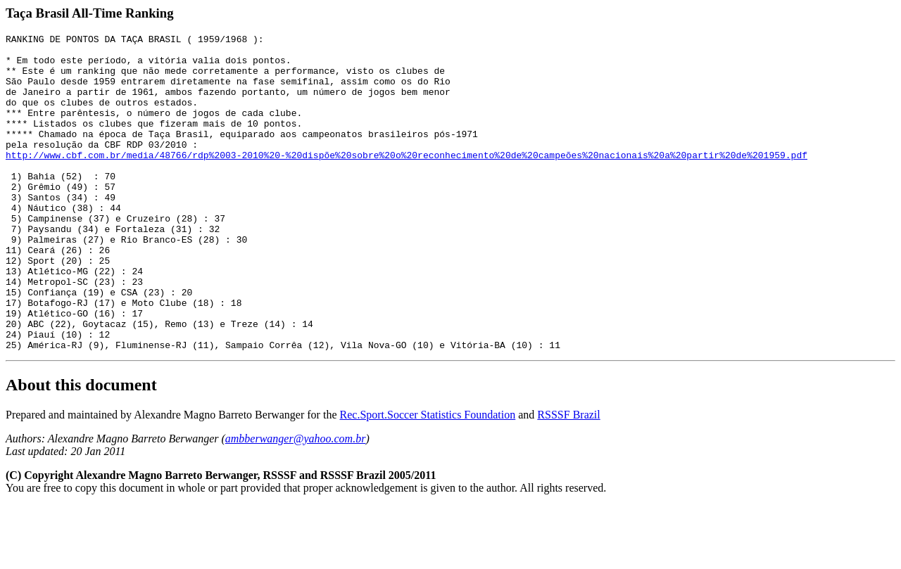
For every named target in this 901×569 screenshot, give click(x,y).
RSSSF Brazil (568, 478)
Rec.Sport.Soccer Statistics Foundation (428, 478)
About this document (81, 448)
